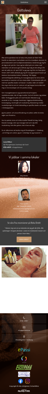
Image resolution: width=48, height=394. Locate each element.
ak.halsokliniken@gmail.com (24, 181)
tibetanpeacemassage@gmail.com (24, 209)
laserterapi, (19, 144)
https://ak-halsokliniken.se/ (24, 186)
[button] (3, 262)
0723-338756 (24, 183)
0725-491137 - (7, 147)
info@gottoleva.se (17, 147)
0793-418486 (24, 211)
